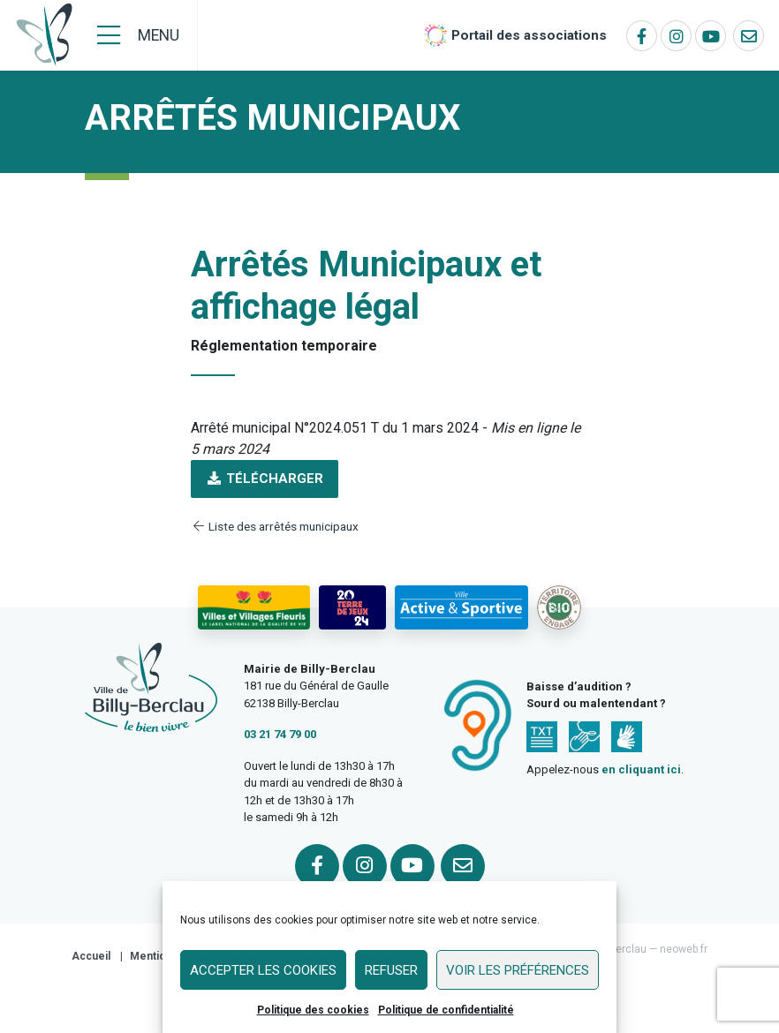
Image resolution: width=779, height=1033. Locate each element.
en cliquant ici (641, 769)
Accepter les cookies (263, 970)
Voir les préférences (517, 970)
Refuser (391, 970)
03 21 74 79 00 (280, 734)
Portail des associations (529, 35)
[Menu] (138, 35)
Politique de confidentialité (446, 1010)
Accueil (91, 956)
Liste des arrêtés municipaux (275, 526)
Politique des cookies (313, 1010)
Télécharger (264, 478)
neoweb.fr (683, 949)
